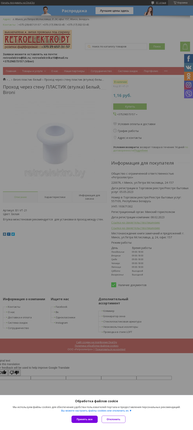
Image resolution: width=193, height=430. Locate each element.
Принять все (85, 419)
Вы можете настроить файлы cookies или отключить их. (95, 410)
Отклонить (113, 419)
